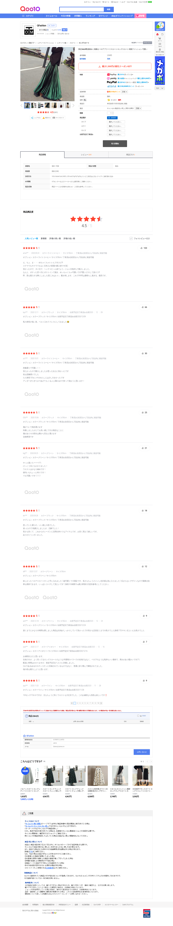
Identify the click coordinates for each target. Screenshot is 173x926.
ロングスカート (84, 43)
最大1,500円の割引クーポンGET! (115, 66)
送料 (83, 100)
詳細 (123, 92)
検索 (108, 9)
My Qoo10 (97, 2)
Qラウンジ (159, 30)
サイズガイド (60, 118)
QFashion (41, 25)
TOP (157, 88)
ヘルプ (122, 2)
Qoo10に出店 (132, 2)
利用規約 (35, 905)
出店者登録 (85, 905)
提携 (76, 905)
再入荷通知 (115, 144)
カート (160, 41)
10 (98, 703)
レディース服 (61, 43)
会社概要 (25, 905)
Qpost (116, 2)
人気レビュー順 (31, 238)
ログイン (87, 2)
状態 (30, 721)
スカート (73, 43)
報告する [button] (48, 118)
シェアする (37, 118)
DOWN (162, 88)
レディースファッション (46, 43)
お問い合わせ (142, 752)
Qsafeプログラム (127, 905)
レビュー (86, 155)
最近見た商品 (160, 52)
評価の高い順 (55, 238)
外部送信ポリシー (65, 905)
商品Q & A (130, 155)
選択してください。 (116, 122)
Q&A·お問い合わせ (63, 34)
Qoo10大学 (143, 2)
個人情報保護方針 (48, 905)
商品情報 (42, 155)
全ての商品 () (43, 30)
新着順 (43, 238)
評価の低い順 (69, 238)
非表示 (144, 715)
